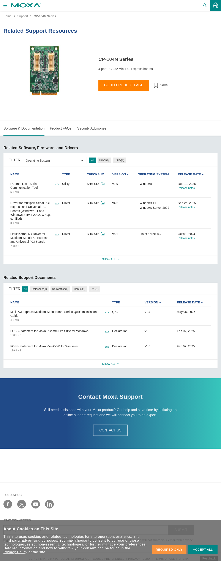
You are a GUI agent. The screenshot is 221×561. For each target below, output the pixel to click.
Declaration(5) (60, 289)
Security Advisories (91, 128)
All (92, 160)
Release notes (186, 188)
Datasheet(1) (39, 289)
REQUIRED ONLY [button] (169, 549)
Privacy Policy (15, 552)
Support (22, 16)
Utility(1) (119, 160)
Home (7, 16)
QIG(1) (95, 289)
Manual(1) (79, 289)
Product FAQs (60, 128)
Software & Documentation (23, 128)
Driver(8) (104, 160)
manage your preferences (124, 544)
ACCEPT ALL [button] (203, 549)
